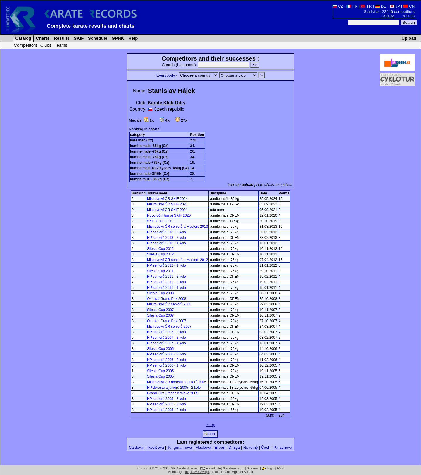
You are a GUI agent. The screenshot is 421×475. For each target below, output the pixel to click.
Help (132, 38)
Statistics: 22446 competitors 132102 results (389, 13)
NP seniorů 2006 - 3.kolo (166, 354)
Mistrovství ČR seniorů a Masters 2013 (177, 226)
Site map (253, 468)
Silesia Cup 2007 (160, 310)
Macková (203, 447)
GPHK (117, 38)
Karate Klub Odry (166, 102)
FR (352, 6)
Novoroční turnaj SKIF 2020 (169, 215)
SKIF (78, 38)
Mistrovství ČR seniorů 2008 (169, 304)
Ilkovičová (155, 447)
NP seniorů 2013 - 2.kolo (166, 232)
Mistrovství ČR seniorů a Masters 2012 (177, 260)
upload (247, 185)
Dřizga (234, 447)
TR (366, 6)
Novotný (250, 447)
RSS (280, 468)
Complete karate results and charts (90, 26)
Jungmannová (179, 447)
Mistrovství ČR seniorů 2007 (169, 326)
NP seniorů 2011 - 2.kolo (166, 276)
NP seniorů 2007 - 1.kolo (166, 343)
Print (210, 433)
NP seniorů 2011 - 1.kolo (166, 288)
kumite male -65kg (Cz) (149, 146)
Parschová (283, 447)
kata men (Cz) (141, 140)
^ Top (210, 425)
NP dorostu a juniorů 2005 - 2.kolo (174, 388)
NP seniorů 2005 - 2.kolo (166, 410)
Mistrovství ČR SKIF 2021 (167, 204)
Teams (60, 45)
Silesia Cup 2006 (160, 349)
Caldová (136, 447)
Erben (220, 447)
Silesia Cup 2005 (160, 371)
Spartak (192, 468)
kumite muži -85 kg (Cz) (149, 179)
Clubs (45, 45)
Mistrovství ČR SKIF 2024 (167, 199)
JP (395, 6)
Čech (265, 447)
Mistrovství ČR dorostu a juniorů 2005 (176, 382)
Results (61, 38)
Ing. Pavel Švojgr (197, 472)
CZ (337, 6)
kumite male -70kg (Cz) (149, 151)
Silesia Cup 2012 (160, 249)
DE (381, 6)
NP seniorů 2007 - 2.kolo (166, 332)
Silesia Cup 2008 (160, 293)
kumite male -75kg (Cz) (149, 157)
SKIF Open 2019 (160, 221)
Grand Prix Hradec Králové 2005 (172, 393)
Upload (408, 38)
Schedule (97, 38)
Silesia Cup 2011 (160, 271)
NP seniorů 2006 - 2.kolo (166, 360)
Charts (42, 38)
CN (409, 6)
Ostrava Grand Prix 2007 (166, 321)
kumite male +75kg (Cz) (149, 162)
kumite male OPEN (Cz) (149, 174)
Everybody (165, 75)
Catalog (22, 38)
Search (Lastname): (206, 65)
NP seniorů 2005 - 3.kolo (166, 399)
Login (268, 468)
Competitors (25, 45)
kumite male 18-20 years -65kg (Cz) (159, 168)
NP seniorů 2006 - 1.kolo (166, 365)
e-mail (210, 468)
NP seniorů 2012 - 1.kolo (166, 265)
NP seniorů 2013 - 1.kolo (166, 243)
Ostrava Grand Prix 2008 (166, 299)
